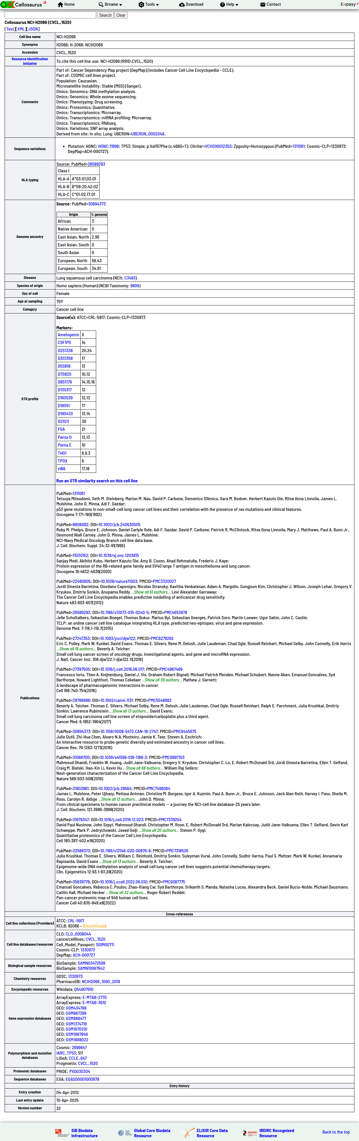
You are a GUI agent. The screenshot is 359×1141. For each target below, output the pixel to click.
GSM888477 (76, 1018)
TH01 (62, 453)
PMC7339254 (170, 819)
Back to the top (336, 1131)
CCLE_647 (78, 1058)
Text (10, 28)
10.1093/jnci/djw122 (117, 638)
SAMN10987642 (91, 968)
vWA (62, 468)
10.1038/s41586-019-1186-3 (123, 757)
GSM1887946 (77, 1034)
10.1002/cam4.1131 (116, 700)
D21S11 (63, 421)
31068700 (81, 757)
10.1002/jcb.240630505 (119, 524)
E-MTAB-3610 (94, 1002)
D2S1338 (65, 350)
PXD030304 (79, 1071)
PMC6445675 (184, 731)
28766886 (81, 700)
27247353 (81, 638)
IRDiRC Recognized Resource (276, 1132)
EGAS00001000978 (82, 1079)
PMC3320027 (164, 581)
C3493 (130, 277)
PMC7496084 (158, 788)
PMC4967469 (171, 669)
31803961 (81, 788)
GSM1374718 (76, 1023)
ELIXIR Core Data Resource (212, 1132)
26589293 (96, 164)
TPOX (63, 460)
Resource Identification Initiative (30, 60)
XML (21, 28)
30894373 (97, 203)
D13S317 (65, 389)
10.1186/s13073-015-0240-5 (124, 612)
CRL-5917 (76, 920)
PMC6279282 (162, 638)
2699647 (79, 1047)
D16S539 (65, 397)
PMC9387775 (174, 881)
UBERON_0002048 (147, 133)
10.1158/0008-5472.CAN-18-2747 (129, 731)
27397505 (81, 669)
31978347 (81, 819)
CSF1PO (64, 342)
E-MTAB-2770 (95, 997)
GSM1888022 (77, 1039)
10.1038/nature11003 (119, 581)
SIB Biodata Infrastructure (84, 1132)
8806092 (80, 524)
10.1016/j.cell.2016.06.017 (122, 669)
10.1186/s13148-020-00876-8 (125, 850)
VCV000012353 (218, 146)
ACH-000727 (84, 954)
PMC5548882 (160, 700)
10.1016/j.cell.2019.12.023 (121, 819)
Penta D (65, 437)
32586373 (81, 850)
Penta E (65, 444)
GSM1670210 (77, 1029)
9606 (134, 285)
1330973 (88, 949)
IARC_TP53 (66, 1052)
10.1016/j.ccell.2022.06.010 (123, 881)
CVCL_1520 (95, 939)
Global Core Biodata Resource (152, 1132)
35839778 (81, 881)
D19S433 (65, 413)
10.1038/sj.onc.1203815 (118, 555)
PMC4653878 (175, 612)
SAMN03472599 (91, 963)
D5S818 (64, 366)
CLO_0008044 (78, 933)
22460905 (82, 581)
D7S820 (64, 374)
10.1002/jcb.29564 (115, 788)
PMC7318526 (177, 850)
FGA (61, 429)
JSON (33, 28)
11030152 (80, 555)
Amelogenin (68, 334)
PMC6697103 (173, 757)
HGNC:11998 (108, 146)
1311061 (298, 146)
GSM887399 (76, 1013)
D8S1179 (65, 381)
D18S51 (64, 405)
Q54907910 (83, 989)
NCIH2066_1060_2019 (101, 981)
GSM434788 (76, 1007)
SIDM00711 (105, 944)
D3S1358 (65, 358)
